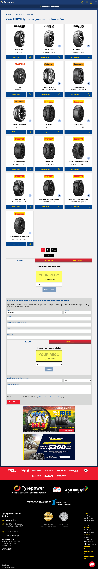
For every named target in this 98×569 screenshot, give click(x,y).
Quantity (66, 310)
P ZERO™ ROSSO (19, 162)
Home (8, 14)
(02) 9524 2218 (12, 532)
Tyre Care (87, 523)
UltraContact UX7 (19, 124)
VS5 (19, 87)
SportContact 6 (78, 87)
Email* (9, 328)
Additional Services (90, 544)
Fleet (85, 554)
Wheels (86, 528)
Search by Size (88, 518)
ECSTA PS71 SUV (49, 49)
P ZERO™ (49, 124)
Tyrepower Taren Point (49, 6)
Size (8, 310)
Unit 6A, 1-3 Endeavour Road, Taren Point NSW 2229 (14, 526)
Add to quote (16, 57)
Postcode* (10, 334)
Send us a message (12, 536)
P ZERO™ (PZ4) (78, 124)
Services (87, 535)
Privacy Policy (43, 397)
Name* (9, 316)
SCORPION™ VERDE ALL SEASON (49, 199)
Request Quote (13, 402)
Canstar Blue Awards (8, 567)
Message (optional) (13, 384)
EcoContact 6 (49, 87)
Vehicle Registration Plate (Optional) (18, 378)
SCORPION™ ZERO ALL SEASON (19, 236)
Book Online (88, 551)
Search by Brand (89, 520)
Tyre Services (88, 539)
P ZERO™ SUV (49, 162)
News (86, 559)
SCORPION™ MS (20, 199)
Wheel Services (88, 542)
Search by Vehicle (89, 516)
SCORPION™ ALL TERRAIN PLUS (78, 162)
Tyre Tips (86, 525)
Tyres (86, 513)
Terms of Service (55, 397)
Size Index (5, 565)
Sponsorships (89, 556)
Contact (87, 549)
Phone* (17, 322)
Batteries (86, 537)
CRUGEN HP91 (19, 49)
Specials (87, 546)
